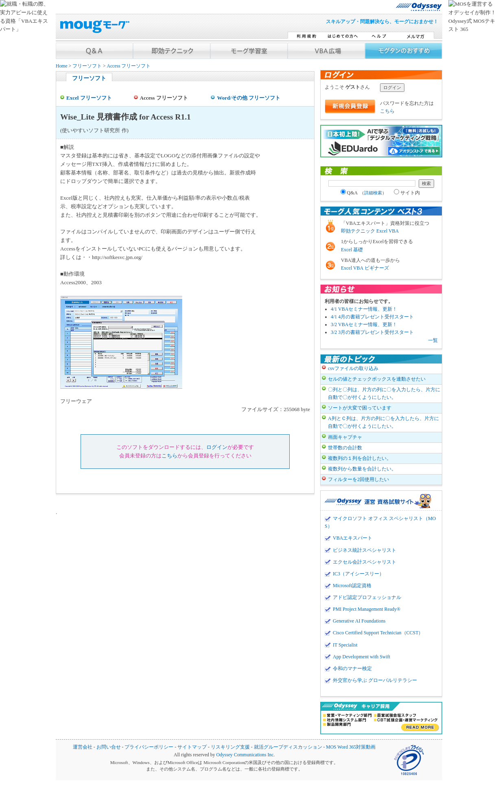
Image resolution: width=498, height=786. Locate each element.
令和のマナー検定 (352, 668)
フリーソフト (87, 66)
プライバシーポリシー (148, 747)
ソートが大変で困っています (359, 408)
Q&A (364, 193)
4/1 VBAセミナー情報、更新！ (364, 309)
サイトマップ (192, 747)
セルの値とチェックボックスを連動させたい (377, 379)
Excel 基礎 (352, 250)
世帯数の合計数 (345, 448)
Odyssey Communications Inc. (245, 755)
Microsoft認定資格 (352, 585)
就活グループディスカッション (288, 747)
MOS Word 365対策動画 (351, 747)
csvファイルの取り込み (353, 368)
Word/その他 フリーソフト (248, 98)
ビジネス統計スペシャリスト (364, 550)
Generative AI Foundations (359, 621)
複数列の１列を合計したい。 (359, 458)
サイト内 (407, 193)
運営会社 (82, 747)
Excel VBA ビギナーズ (365, 268)
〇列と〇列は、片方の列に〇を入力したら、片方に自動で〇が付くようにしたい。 (384, 393)
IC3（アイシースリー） (358, 574)
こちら (169, 456)
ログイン (216, 447)
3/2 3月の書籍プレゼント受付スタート (372, 332)
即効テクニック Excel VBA (370, 231)
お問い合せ (108, 747)
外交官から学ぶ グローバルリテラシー (375, 680)
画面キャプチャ (345, 437)
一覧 (433, 340)
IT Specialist (345, 645)
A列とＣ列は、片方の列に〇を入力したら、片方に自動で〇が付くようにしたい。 (383, 422)
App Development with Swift (361, 657)
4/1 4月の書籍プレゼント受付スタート (372, 317)
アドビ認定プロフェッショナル (367, 597)
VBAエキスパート (352, 538)
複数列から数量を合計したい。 (362, 469)
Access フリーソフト (129, 66)
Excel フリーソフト (89, 98)
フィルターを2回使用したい (358, 479)
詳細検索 (373, 192)
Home (62, 66)
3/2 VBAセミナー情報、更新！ (364, 324)
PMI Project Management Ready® (366, 609)
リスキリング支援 (230, 747)
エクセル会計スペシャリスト (364, 562)
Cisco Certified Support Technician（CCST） (378, 633)
